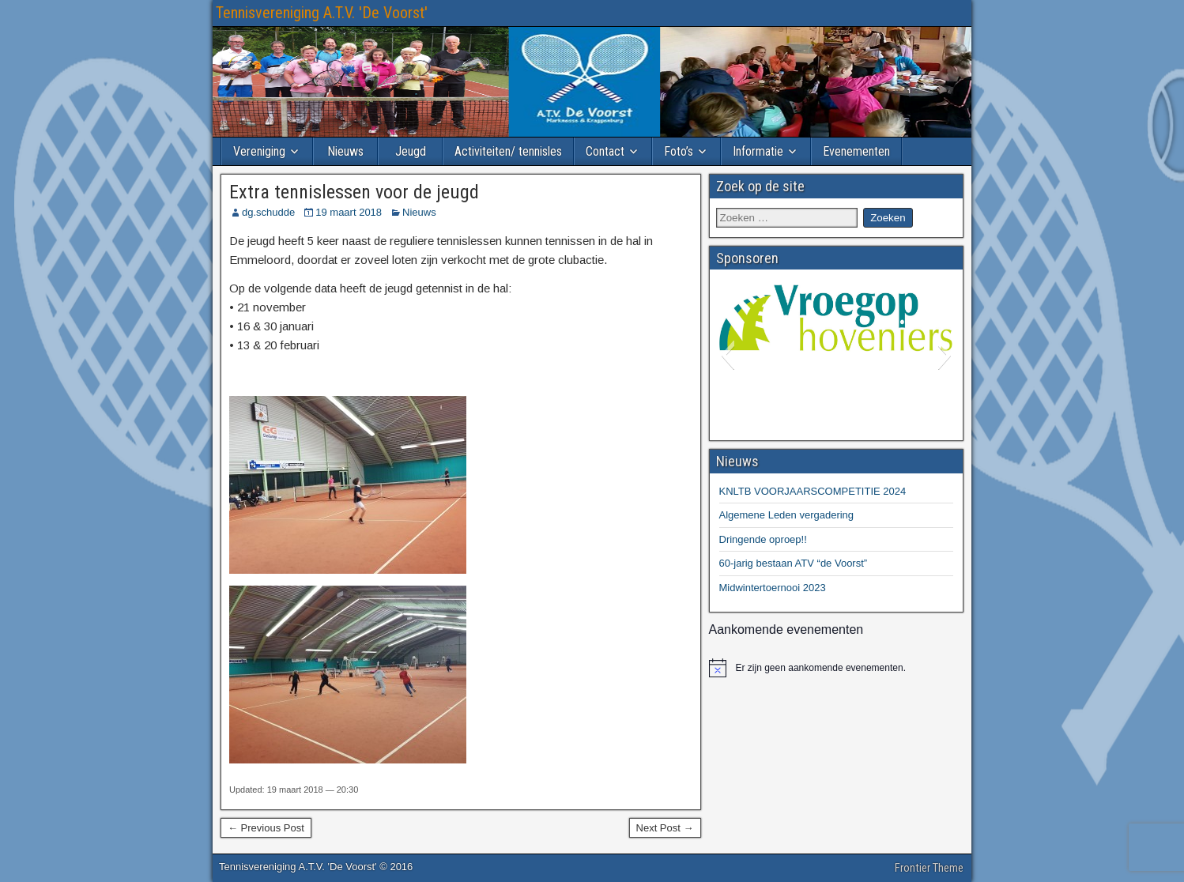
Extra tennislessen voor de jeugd (354, 192)
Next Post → (665, 828)
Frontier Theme (929, 868)
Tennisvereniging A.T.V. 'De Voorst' (322, 12)
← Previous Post (266, 828)
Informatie (758, 151)
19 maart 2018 (348, 212)
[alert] (836, 667)
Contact (605, 151)
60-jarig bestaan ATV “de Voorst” (793, 563)
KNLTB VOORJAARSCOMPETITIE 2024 (813, 491)
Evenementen (856, 151)
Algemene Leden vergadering (786, 515)
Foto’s (678, 151)
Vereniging (259, 151)
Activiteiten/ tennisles (508, 151)
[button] (727, 355)
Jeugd (410, 151)
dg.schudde (268, 212)
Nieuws (345, 151)
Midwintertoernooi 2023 (772, 588)
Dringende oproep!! (763, 539)
